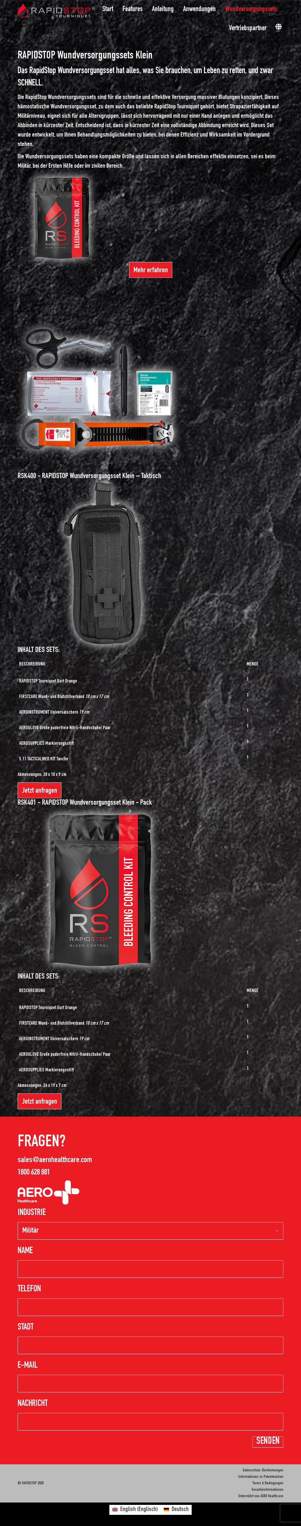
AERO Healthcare (271, 1496)
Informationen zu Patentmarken (260, 1477)
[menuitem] (109, 9)
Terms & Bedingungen (267, 1483)
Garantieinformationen (267, 1490)
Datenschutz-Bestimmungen (263, 1470)
